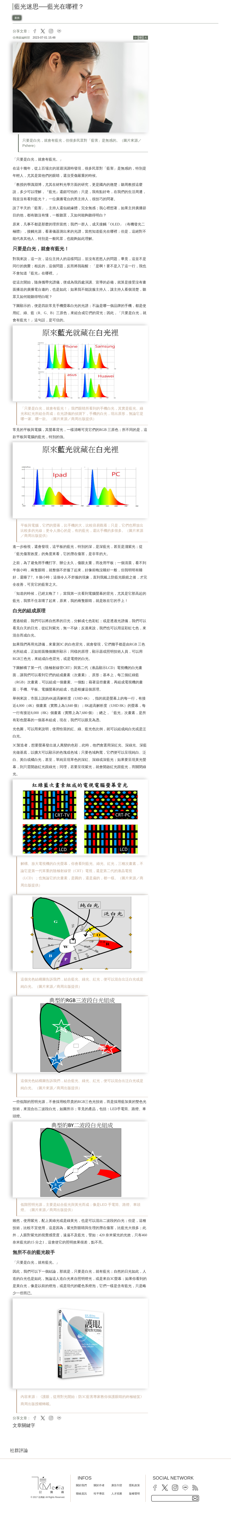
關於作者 (99, 1485)
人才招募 (116, 1493)
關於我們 (81, 1485)
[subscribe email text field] (175, 1498)
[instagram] (175, 1488)
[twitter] (165, 1488)
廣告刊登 (116, 1485)
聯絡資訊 (81, 1493)
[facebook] (155, 1488)
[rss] (195, 1488)
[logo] (47, 1485)
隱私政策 (134, 1485)
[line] (185, 1488)
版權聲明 (134, 1493)
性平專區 (99, 1493)
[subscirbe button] (195, 1498)
